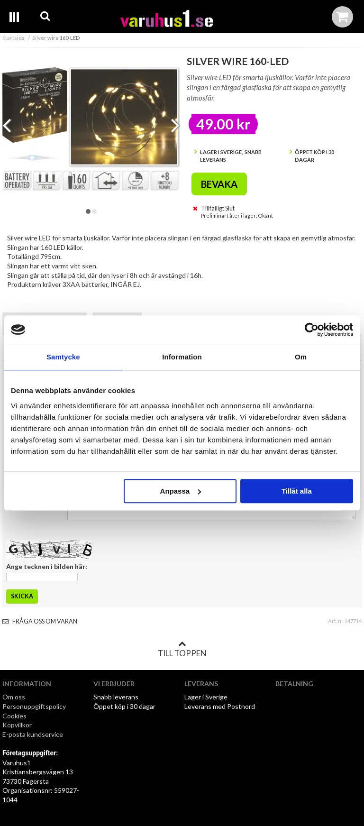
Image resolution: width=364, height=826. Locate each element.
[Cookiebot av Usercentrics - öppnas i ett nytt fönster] (311, 329)
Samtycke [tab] (63, 357)
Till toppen (182, 649)
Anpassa (180, 491)
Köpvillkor (17, 725)
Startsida (13, 38)
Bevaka (219, 184)
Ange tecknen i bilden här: (46, 566)
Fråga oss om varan (39, 621)
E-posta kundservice (33, 734)
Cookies (14, 716)
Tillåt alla (297, 491)
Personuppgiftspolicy (34, 706)
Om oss (13, 697)
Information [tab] (182, 357)
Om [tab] (301, 357)
